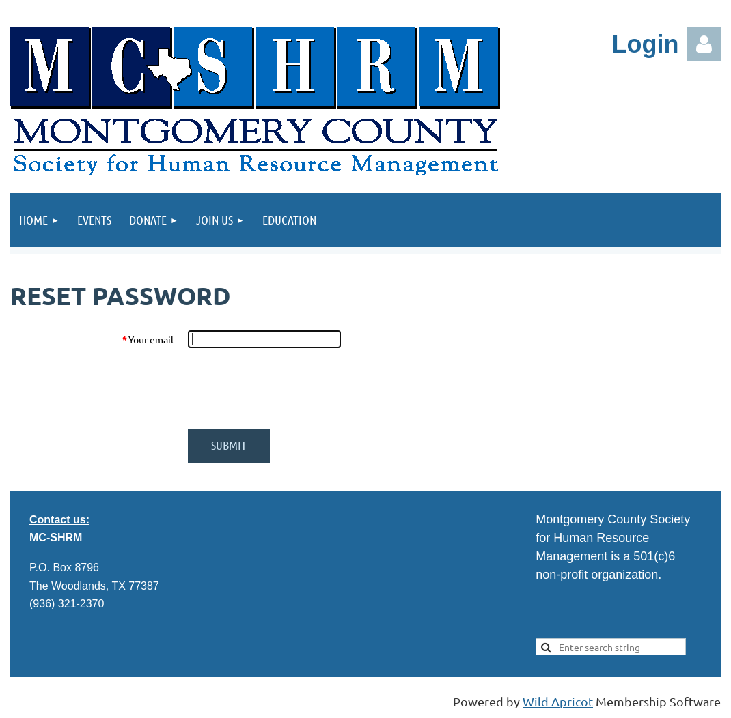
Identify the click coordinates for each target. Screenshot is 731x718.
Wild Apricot (558, 701)
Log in (704, 44)
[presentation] (292, 388)
